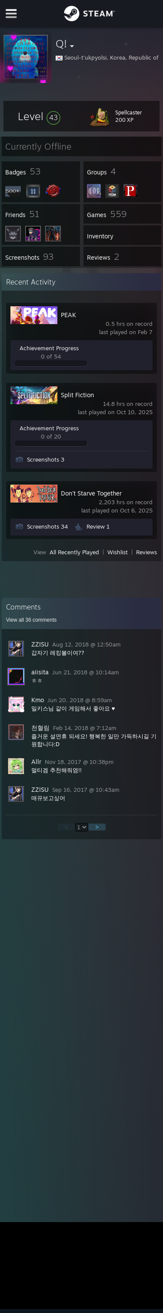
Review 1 (98, 526)
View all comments (31, 620)
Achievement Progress (49, 348)
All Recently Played (74, 552)
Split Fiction (77, 395)
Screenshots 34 (47, 526)
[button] (39, 116)
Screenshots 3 (45, 459)
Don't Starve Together (91, 493)
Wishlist (117, 552)
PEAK (68, 314)
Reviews (146, 552)
